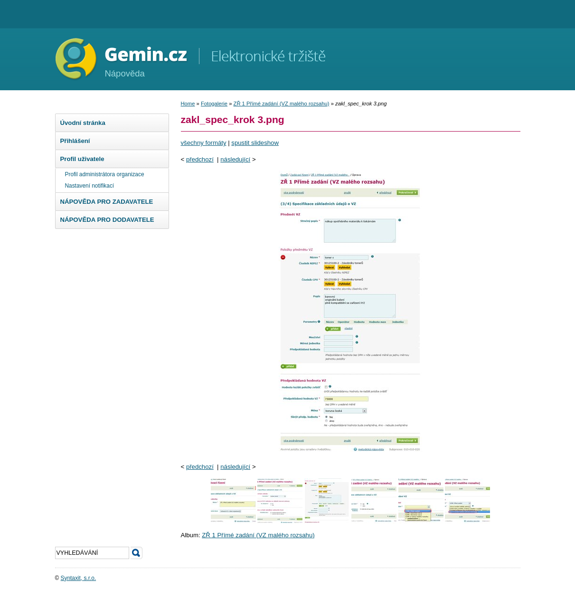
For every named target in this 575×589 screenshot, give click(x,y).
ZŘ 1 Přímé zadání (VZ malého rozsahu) (282, 103)
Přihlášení (75, 140)
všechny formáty (203, 142)
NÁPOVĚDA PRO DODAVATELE (107, 219)
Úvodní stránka (82, 122)
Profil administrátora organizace (104, 174)
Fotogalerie (214, 103)
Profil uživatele (82, 158)
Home (188, 103)
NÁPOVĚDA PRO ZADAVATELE (106, 201)
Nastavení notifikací (89, 185)
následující (235, 159)
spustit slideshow (255, 142)
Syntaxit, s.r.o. (78, 578)
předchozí (200, 159)
